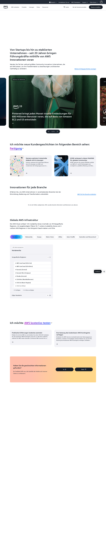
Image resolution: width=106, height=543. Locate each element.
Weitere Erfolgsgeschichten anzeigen (85, 69)
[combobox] (17, 148)
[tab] (16, 237)
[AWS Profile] (101, 2)
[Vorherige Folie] (48, 131)
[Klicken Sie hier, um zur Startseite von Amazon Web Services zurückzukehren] (5, 8)
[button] (15, 7)
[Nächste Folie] (58, 131)
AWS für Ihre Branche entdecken (86, 194)
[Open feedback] (104, 271)
